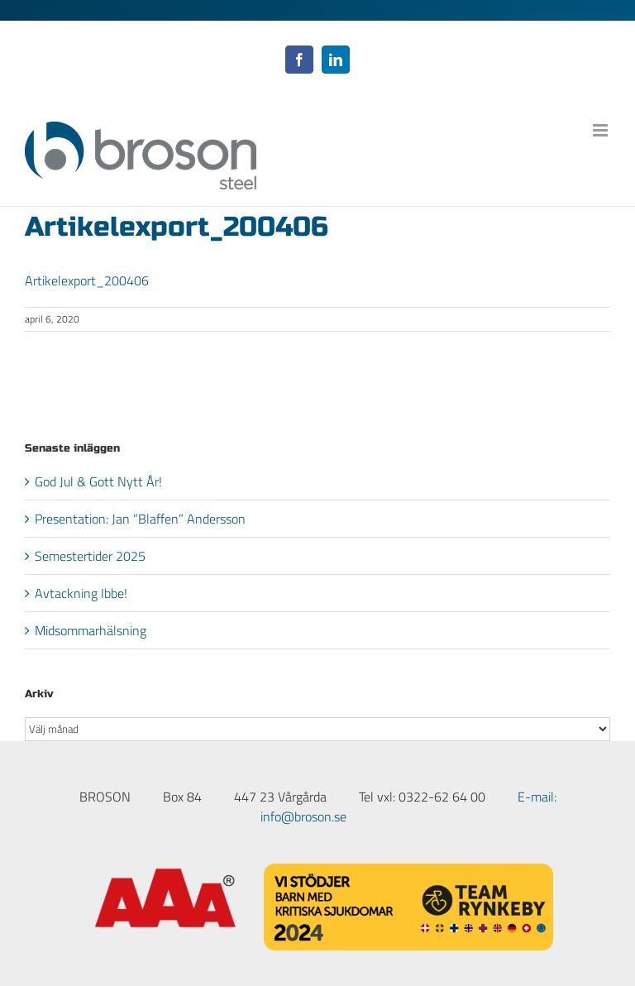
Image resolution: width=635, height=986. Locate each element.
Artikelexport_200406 (87, 280)
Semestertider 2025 (90, 556)
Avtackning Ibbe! (81, 593)
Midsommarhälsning (90, 630)
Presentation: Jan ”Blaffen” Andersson (140, 519)
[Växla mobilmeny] (601, 130)
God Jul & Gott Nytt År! (98, 481)
